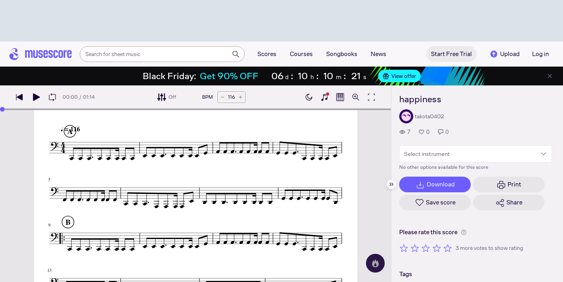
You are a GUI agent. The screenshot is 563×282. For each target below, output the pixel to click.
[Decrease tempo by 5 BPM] (222, 97)
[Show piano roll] (340, 97)
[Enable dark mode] (309, 97)
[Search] (235, 54)
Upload (504, 54)
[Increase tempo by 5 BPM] (240, 97)
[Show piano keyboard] (324, 97)
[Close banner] (550, 76)
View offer (399, 76)
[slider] (2, 109)
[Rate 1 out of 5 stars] (404, 248)
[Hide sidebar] (391, 184)
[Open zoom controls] (356, 97)
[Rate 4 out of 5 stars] (436, 248)
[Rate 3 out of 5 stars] (425, 248)
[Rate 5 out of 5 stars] (447, 248)
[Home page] (40, 54)
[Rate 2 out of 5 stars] (415, 248)
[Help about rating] (463, 232)
